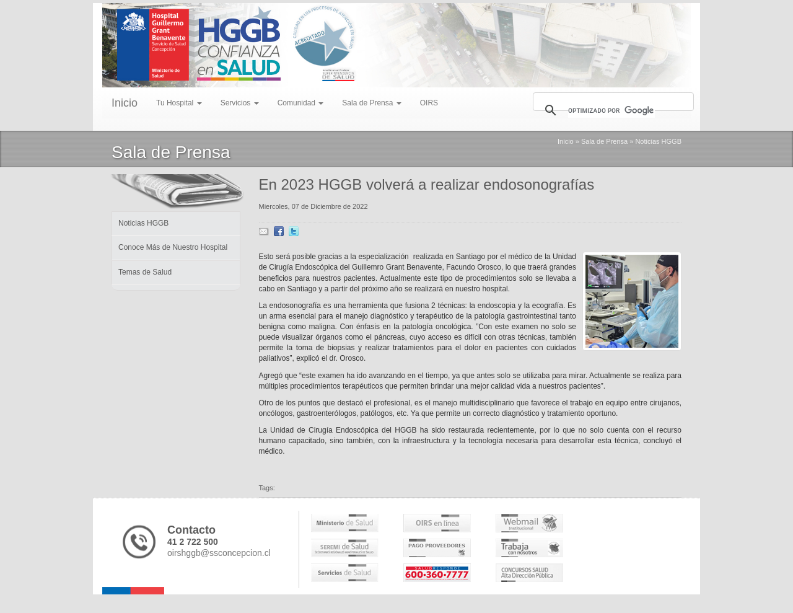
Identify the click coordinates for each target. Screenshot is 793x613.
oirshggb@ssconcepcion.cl (219, 553)
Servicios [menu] (240, 103)
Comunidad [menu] (301, 103)
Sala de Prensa (604, 141)
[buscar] (611, 110)
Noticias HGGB (658, 141)
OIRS (429, 103)
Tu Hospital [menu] (179, 103)
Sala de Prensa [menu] (371, 103)
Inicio (125, 103)
